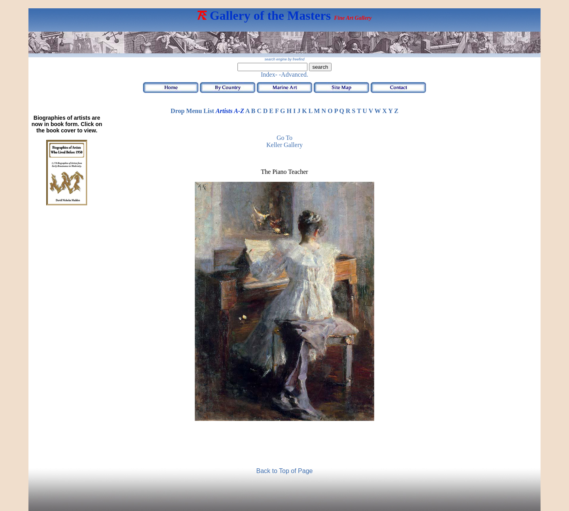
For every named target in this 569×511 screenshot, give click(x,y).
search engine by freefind (284, 59)
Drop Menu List (192, 110)
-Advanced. (293, 74)
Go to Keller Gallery (284, 141)
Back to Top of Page (284, 471)
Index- (269, 74)
